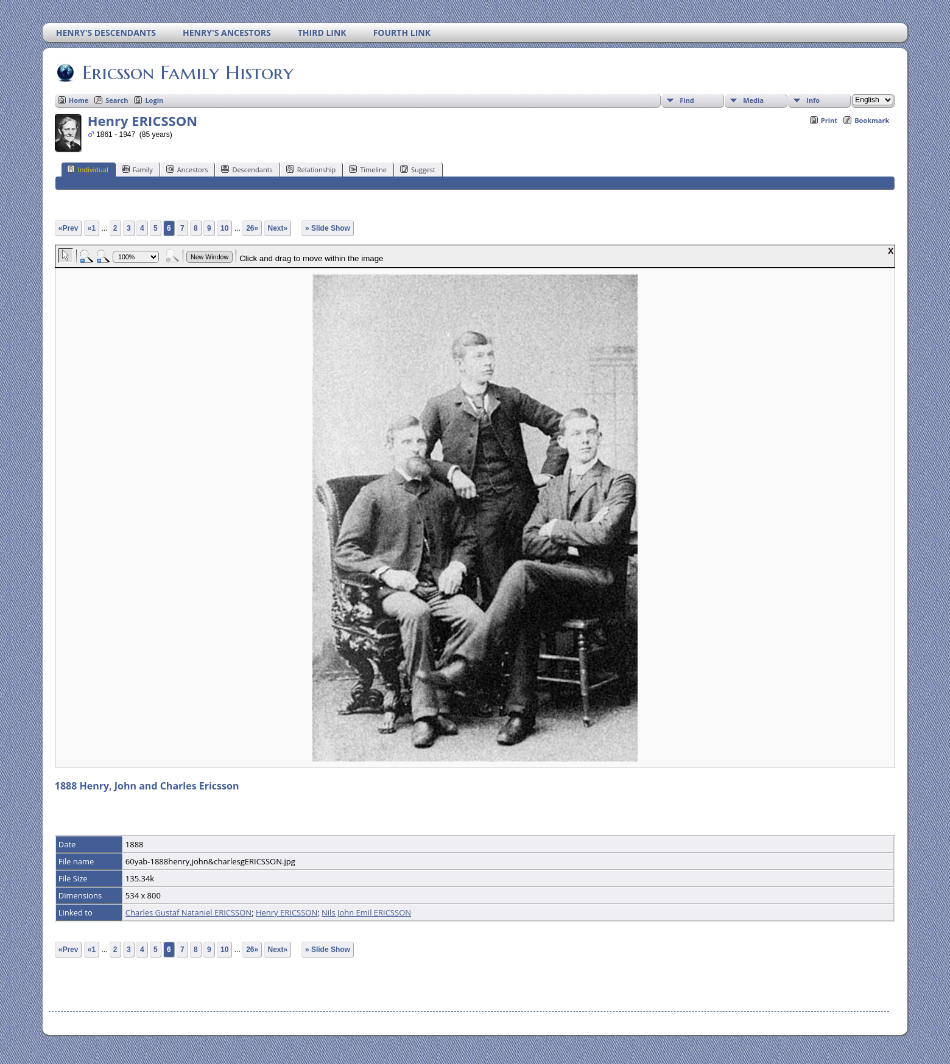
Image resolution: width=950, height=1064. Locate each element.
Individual (87, 169)
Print (829, 120)
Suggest (417, 169)
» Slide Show (327, 228)
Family (137, 169)
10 (224, 228)
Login (154, 100)
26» (252, 228)
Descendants (246, 169)
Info (813, 100)
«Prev (68, 228)
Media (753, 100)
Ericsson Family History (187, 72)
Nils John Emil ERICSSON (366, 912)
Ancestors (187, 169)
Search (116, 100)
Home (79, 100)
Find (687, 100)
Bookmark (871, 120)
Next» (278, 228)
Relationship (311, 169)
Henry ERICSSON (286, 912)
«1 (92, 228)
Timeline (368, 169)
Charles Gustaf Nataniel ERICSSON (188, 912)
